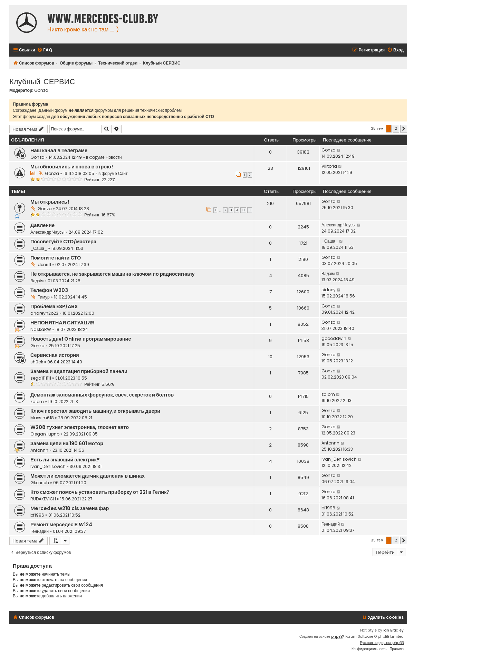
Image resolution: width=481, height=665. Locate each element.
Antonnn (39, 450)
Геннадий (39, 531)
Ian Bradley (393, 630)
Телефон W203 (49, 290)
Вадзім (37, 281)
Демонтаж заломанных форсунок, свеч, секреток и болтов (102, 394)
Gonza (41, 90)
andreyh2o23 (44, 313)
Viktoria (329, 166)
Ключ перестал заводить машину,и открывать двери (95, 411)
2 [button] (396, 128)
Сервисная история (54, 355)
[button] (403, 129)
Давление (42, 225)
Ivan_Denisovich (48, 466)
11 (250, 210)
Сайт (123, 173)
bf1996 (37, 515)
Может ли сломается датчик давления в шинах (87, 475)
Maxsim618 (42, 418)
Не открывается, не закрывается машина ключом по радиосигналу (112, 274)
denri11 (44, 264)
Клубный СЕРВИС (42, 81)
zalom (37, 401)
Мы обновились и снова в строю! (71, 166)
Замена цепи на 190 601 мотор (66, 443)
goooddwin (333, 338)
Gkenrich (39, 483)
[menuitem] (44, 50)
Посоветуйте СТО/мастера (63, 241)
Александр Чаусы (47, 232)
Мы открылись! (49, 201)
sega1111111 (40, 378)
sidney (328, 290)
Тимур (44, 297)
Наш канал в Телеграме (58, 150)
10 (243, 210)
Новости (114, 157)
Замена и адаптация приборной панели (78, 371)
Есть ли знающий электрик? (65, 459)
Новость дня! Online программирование (80, 338)
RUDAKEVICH (43, 499)
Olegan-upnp (44, 434)
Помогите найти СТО (55, 257)
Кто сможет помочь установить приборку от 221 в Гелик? (100, 492)
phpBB (337, 636)
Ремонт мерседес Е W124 (61, 524)
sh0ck (36, 362)
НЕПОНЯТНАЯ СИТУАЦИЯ (62, 322)
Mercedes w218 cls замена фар (69, 508)
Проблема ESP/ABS (54, 306)
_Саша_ (38, 248)
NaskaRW (40, 329)
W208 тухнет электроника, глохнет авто (79, 427)
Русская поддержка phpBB (382, 642)
